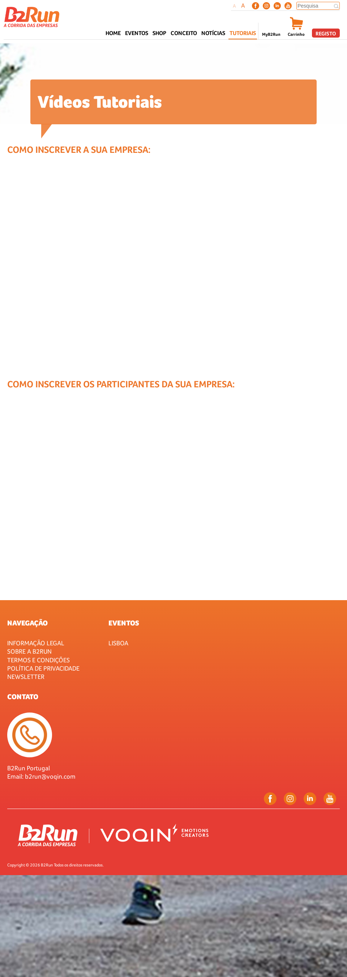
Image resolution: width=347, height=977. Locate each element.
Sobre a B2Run (29, 651)
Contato (22, 696)
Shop (159, 33)
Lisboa (118, 643)
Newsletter (25, 676)
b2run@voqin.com (50, 776)
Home (113, 33)
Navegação (27, 623)
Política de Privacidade (43, 668)
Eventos (123, 623)
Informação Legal (35, 643)
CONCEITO (184, 33)
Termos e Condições (38, 660)
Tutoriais (243, 33)
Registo (326, 33)
